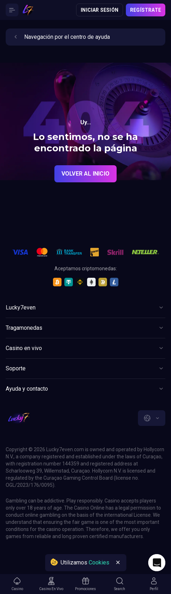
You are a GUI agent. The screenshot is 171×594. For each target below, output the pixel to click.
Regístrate (145, 10)
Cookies (99, 562)
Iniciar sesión (99, 10)
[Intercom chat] (156, 562)
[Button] (12, 10)
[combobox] (151, 418)
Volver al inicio (85, 173)
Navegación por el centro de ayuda (60, 37)
